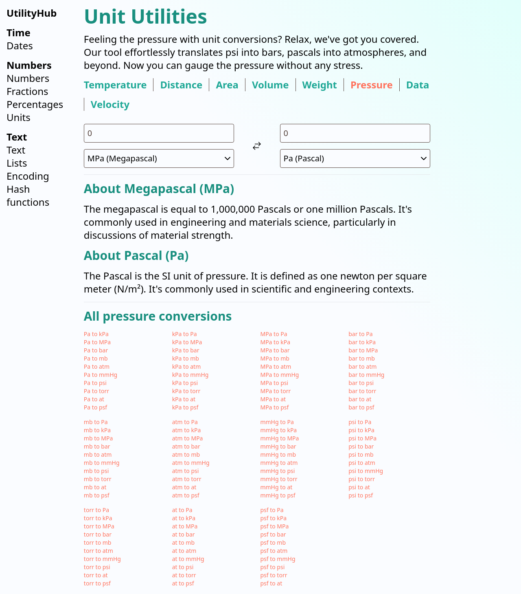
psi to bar (361, 446)
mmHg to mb (278, 454)
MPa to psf (274, 407)
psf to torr (273, 575)
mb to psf (96, 495)
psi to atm (361, 462)
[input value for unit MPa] (159, 133)
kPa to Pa (184, 334)
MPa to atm (275, 366)
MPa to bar (274, 350)
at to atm (184, 550)
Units (19, 117)
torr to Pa (96, 510)
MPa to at (273, 399)
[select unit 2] (355, 158)
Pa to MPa (97, 342)
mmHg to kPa (278, 430)
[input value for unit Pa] (355, 133)
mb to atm (98, 454)
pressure (371, 84)
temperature (115, 84)
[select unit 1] (159, 158)
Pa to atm (96, 366)
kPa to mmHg (190, 374)
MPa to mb (274, 358)
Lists (17, 162)
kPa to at (184, 399)
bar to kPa (362, 342)
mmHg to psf (277, 495)
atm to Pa (185, 422)
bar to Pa (360, 334)
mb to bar (97, 446)
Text (16, 149)
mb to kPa (97, 430)
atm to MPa (187, 438)
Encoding (28, 176)
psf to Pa (271, 510)
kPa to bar (185, 350)
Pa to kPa (96, 334)
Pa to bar (96, 350)
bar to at (359, 399)
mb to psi (96, 471)
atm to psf (185, 495)
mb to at (95, 487)
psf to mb (273, 542)
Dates (20, 45)
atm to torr (186, 479)
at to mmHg (188, 559)
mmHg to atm (279, 462)
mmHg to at (276, 487)
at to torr (184, 575)
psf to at (271, 583)
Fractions (27, 91)
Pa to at (94, 399)
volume (270, 84)
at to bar (183, 534)
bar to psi (361, 383)
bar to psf (361, 407)
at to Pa (182, 510)
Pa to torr (96, 391)
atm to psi (185, 471)
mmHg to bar (278, 446)
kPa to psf (185, 407)
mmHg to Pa (276, 422)
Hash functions (28, 195)
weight (319, 84)
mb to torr (98, 479)
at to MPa (185, 526)
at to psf (183, 583)
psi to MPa (362, 438)
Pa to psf (95, 407)
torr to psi (97, 567)
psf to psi (272, 567)
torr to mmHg (102, 559)
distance (181, 84)
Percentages (35, 104)
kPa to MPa (187, 342)
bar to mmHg (366, 374)
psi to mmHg (365, 471)
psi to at (359, 487)
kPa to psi (185, 383)
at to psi (183, 567)
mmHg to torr (278, 479)
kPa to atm (186, 366)
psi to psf (360, 495)
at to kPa (184, 518)
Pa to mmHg (100, 374)
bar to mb (361, 358)
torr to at (96, 575)
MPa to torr (275, 391)
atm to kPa (186, 430)
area (227, 84)
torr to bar (98, 534)
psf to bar (273, 534)
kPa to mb (185, 358)
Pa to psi (95, 383)
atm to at (184, 487)
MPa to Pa (273, 334)
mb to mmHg (102, 462)
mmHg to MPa (279, 438)
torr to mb (98, 542)
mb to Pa (96, 422)
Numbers (28, 78)
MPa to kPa (275, 342)
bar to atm (362, 366)
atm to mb (186, 454)
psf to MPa (274, 526)
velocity (110, 104)
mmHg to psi (277, 471)
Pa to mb (96, 358)
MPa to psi (274, 383)
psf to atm (273, 550)
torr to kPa (98, 518)
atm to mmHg (191, 462)
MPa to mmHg (279, 374)
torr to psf (97, 583)
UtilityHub (32, 13)
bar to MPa (363, 350)
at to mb (183, 542)
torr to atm (98, 550)
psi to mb (360, 454)
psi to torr (361, 479)
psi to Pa (359, 422)
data (417, 84)
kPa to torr (186, 391)
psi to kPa (361, 430)
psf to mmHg (277, 559)
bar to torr (362, 391)
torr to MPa (99, 526)
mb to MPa (98, 438)
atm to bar (186, 446)
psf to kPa (273, 518)
